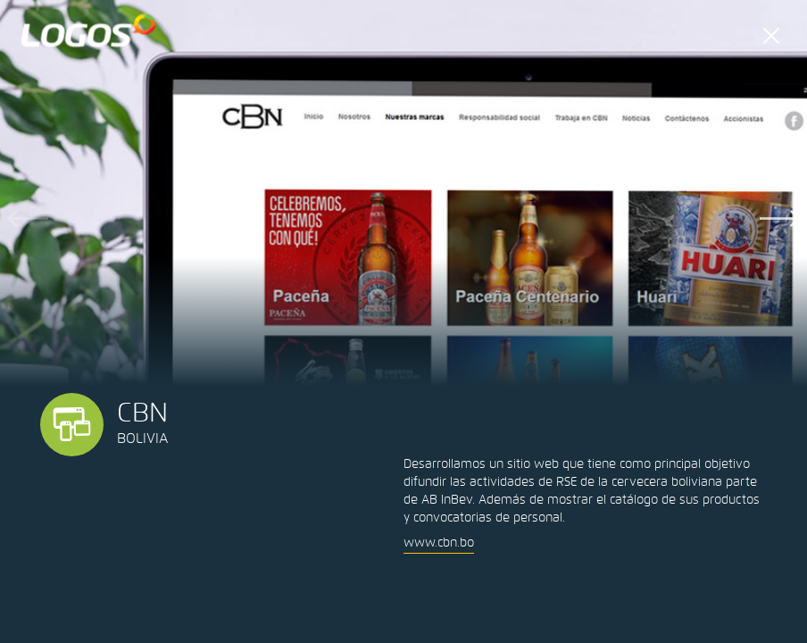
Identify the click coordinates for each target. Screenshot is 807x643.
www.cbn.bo (439, 542)
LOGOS (88, 30)
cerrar (771, 36)
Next (780, 219)
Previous (27, 219)
